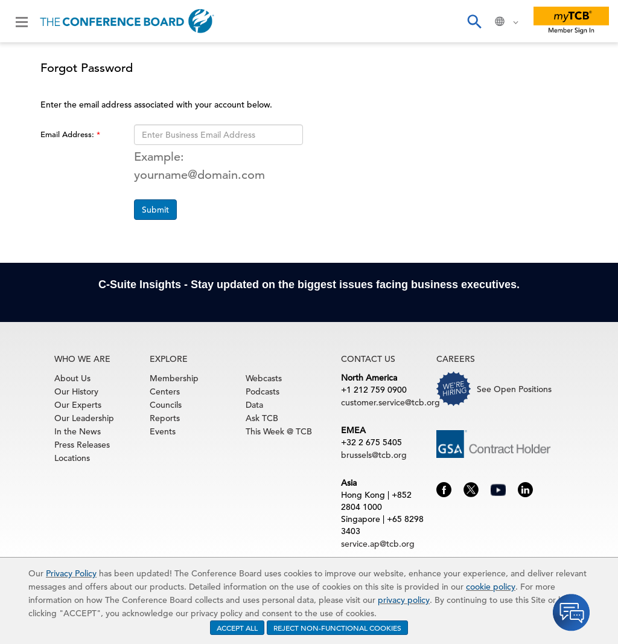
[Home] (127, 21)
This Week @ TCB (279, 431)
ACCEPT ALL (237, 628)
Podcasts (262, 391)
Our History (76, 391)
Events (163, 431)
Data (254, 404)
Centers (165, 391)
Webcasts (264, 378)
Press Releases (82, 444)
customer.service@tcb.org (390, 402)
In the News (77, 431)
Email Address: (68, 134)
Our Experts (77, 404)
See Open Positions (514, 389)
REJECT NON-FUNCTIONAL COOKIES (337, 628)
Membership (174, 378)
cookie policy (490, 586)
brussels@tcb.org (374, 454)
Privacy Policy (71, 573)
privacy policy (404, 599)
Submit (155, 209)
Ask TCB (262, 418)
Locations (72, 457)
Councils (166, 404)
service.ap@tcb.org (378, 543)
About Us (72, 378)
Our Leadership (84, 418)
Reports (165, 418)
